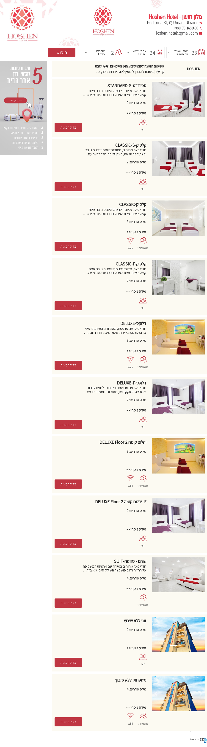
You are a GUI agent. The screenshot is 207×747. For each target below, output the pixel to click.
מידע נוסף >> (136, 113)
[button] (156, 99)
